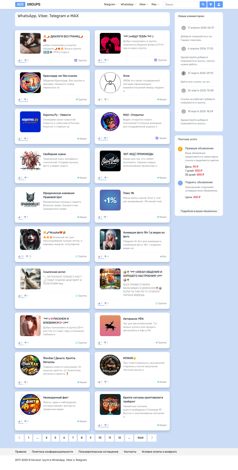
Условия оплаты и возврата (159, 451)
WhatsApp (127, 4)
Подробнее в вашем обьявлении (199, 211)
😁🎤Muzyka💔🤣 (54, 232)
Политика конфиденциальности (52, 451)
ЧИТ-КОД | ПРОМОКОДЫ (138, 154)
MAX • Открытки (133, 115)
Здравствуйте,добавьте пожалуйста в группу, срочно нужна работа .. (198, 61)
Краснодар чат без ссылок (60, 75)
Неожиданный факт (55, 397)
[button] (210, 4)
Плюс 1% (128, 193)
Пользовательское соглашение (98, 451)
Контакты (130, 451)
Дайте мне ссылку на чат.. (196, 81)
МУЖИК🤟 (129, 358)
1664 (140, 437)
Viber (142, 4)
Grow (126, 75)
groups (27, 4)
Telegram (109, 4)
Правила (20, 451)
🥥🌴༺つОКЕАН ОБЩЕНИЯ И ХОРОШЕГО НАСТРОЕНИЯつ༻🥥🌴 (143, 276)
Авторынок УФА (133, 318)
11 (110, 437)
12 (119, 437)
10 (100, 437)
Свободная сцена (54, 154)
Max (154, 4)
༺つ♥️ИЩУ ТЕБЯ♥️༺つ (138, 36)
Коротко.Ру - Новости (57, 115)
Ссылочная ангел (54, 272)
